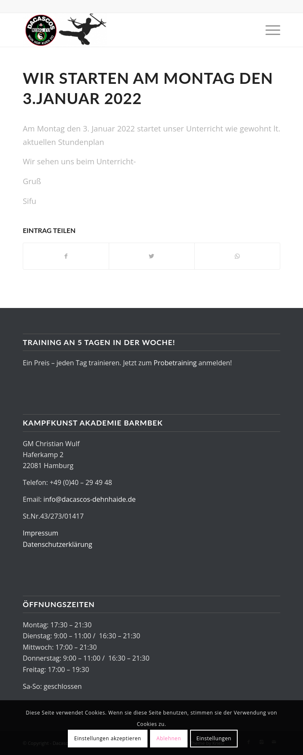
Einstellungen (213, 738)
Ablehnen (168, 738)
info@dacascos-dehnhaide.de (89, 499)
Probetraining (175, 362)
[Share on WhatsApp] (237, 256)
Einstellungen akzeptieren (107, 738)
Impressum (40, 533)
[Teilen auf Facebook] (66, 256)
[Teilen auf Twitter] (151, 256)
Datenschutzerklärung (57, 544)
